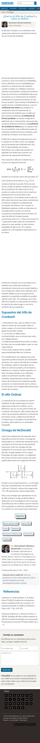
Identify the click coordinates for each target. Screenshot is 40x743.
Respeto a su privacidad (10, 720)
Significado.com (7, 3)
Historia (32, 8)
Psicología (23, 8)
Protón (5, 528)
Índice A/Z (4, 8)
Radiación (15, 528)
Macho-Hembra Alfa (10, 523)
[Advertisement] (20, 57)
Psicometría (28, 534)
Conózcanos (23, 720)
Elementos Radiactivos (11, 534)
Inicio (3, 12)
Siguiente (20, 516)
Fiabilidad (6, 539)
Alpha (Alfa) (26, 523)
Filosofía (13, 8)
